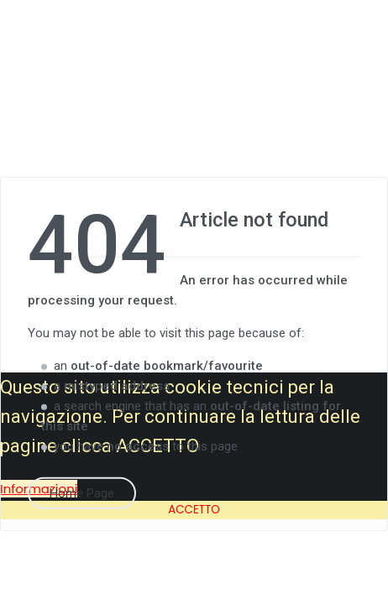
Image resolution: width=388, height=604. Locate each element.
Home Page (82, 492)
